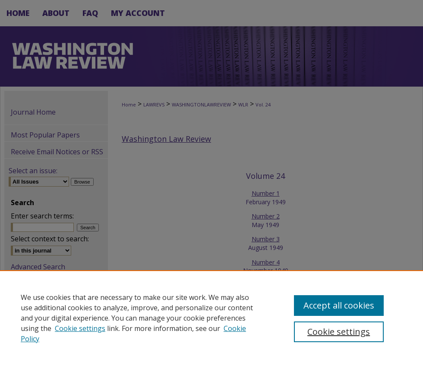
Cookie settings (80, 328)
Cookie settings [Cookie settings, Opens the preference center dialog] (338, 331)
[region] (211, 317)
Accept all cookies (338, 305)
